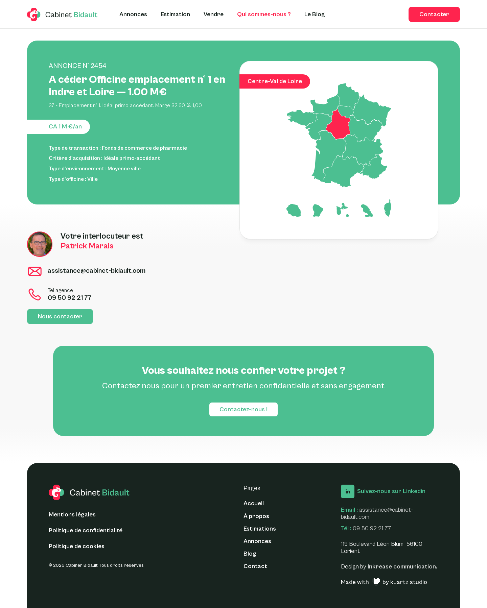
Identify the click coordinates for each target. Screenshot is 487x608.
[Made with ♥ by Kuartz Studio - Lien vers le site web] (384, 582)
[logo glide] (62, 14)
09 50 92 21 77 (372, 528)
